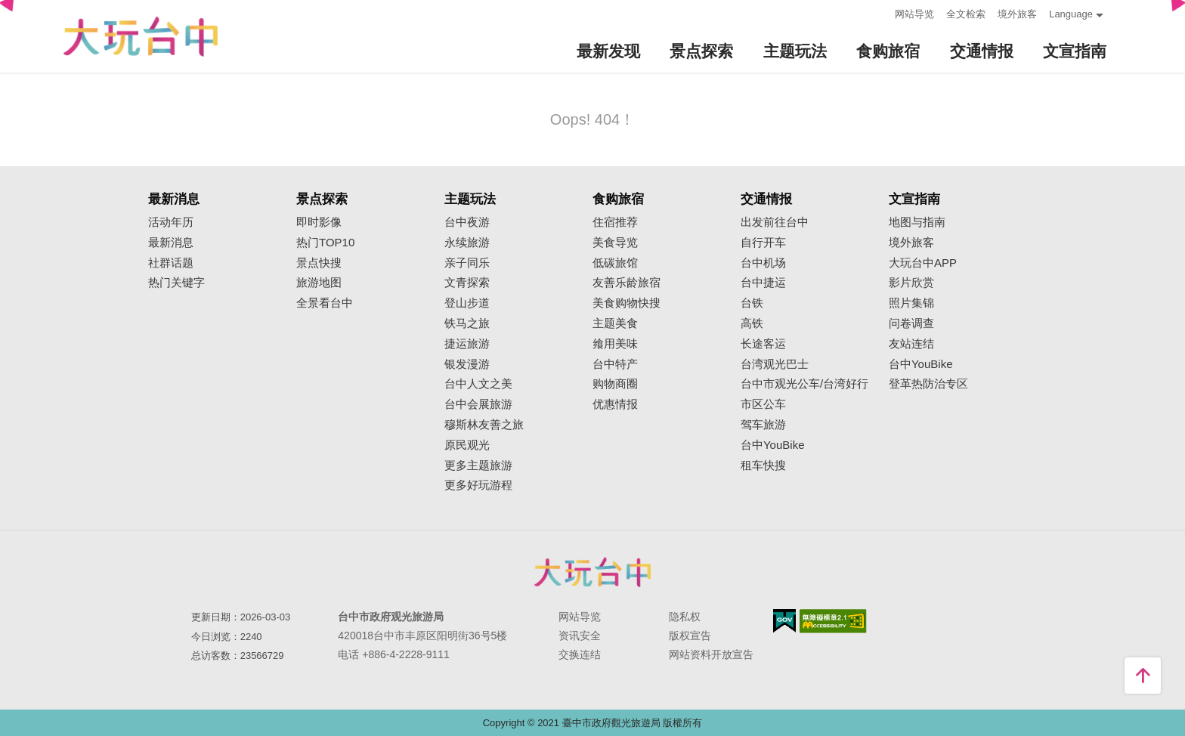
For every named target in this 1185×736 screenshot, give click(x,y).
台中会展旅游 (478, 404)
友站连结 (911, 344)
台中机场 (763, 263)
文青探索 (467, 283)
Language (1071, 14)
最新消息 (170, 243)
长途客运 (763, 344)
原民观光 (467, 445)
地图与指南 (917, 222)
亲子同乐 (467, 263)
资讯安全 (579, 635)
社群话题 (170, 263)
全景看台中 (324, 303)
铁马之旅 (467, 323)
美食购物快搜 (626, 303)
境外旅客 (1017, 14)
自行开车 (763, 243)
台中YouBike (773, 445)
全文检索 (965, 14)
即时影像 (319, 222)
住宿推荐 (615, 222)
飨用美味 (615, 344)
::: (878, 12)
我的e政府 (784, 620)
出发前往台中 (775, 222)
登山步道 (467, 303)
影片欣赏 (911, 283)
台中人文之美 (478, 384)
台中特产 (615, 364)
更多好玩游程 (478, 485)
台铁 (752, 303)
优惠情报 (615, 404)
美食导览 (615, 243)
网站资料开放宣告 (711, 654)
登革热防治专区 (928, 384)
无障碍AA (833, 621)
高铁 (752, 323)
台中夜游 (467, 222)
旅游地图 (319, 283)
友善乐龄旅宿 (626, 283)
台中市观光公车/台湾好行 (804, 384)
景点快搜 (319, 263)
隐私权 (685, 617)
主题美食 (615, 323)
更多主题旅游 (478, 465)
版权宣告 (690, 635)
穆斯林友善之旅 (484, 425)
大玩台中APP (923, 263)
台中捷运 (763, 283)
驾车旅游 (763, 425)
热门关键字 (176, 283)
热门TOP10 (325, 243)
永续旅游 (467, 243)
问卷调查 (911, 323)
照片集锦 (911, 303)
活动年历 (170, 222)
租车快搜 (763, 465)
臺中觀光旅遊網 (140, 37)
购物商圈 (615, 384)
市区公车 (763, 404)
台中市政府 (592, 572)
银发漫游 (467, 364)
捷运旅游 (467, 344)
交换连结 (579, 654)
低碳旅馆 (615, 263)
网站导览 (914, 14)
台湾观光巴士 (775, 364)
